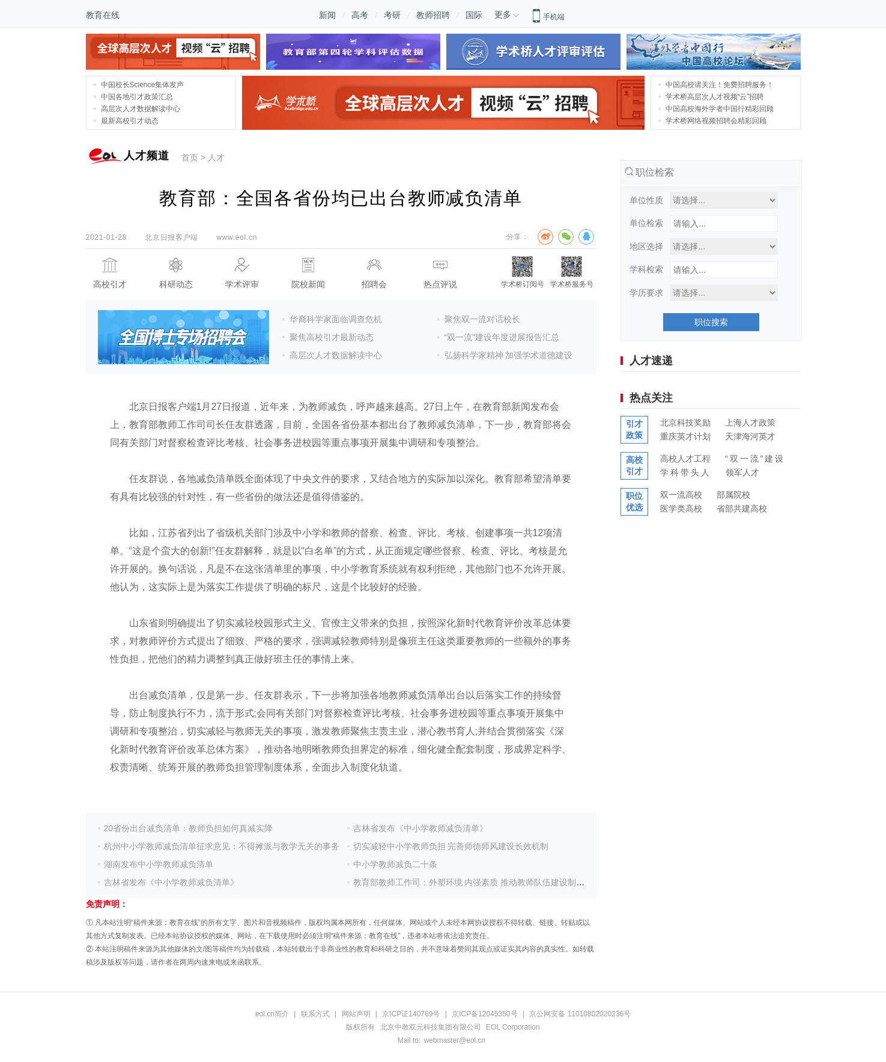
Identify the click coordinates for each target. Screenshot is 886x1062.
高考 (359, 15)
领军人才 (742, 472)
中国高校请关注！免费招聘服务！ (720, 85)
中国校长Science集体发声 (142, 85)
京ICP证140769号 (411, 1014)
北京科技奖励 (685, 422)
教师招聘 (433, 15)
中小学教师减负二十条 (395, 864)
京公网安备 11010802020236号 (580, 1014)
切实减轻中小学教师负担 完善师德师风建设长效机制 (451, 846)
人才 (216, 157)
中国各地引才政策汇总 (137, 97)
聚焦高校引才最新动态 (332, 337)
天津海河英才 (750, 436)
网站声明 (356, 1014)
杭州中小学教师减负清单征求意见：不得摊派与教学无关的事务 (221, 846)
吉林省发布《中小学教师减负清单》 (171, 882)
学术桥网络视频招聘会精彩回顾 (716, 121)
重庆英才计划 (685, 436)
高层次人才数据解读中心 (140, 109)
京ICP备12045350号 (486, 1014)
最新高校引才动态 (130, 121)
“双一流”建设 (755, 458)
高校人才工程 (685, 458)
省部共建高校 (742, 508)
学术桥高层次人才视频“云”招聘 (715, 97)
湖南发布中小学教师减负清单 (158, 864)
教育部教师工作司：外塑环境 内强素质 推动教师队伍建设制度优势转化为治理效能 (507, 882)
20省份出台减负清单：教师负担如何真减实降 (188, 828)
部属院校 (733, 494)
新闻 (327, 15)
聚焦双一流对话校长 (482, 319)
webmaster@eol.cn (454, 1040)
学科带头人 (685, 472)
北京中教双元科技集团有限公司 (430, 1027)
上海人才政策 (750, 422)
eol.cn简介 (272, 1014)
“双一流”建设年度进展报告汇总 (502, 337)
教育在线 (103, 15)
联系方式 (315, 1014)
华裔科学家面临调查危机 (336, 319)
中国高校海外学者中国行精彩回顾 (720, 109)
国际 (474, 15)
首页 (189, 157)
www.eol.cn (236, 237)
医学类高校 (681, 508)
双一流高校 (681, 494)
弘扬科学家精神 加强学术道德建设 (509, 355)
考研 (392, 15)
